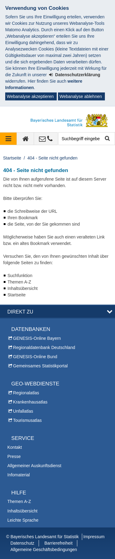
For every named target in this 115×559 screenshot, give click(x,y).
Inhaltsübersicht (22, 510)
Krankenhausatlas (30, 402)
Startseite (12, 158)
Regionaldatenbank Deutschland (44, 347)
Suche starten (106, 138)
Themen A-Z (19, 501)
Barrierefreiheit (58, 543)
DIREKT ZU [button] (20, 311)
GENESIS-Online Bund (35, 356)
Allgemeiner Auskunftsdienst (34, 465)
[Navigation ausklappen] (8, 138)
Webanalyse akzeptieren (30, 96)
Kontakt (14, 447)
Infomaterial (18, 474)
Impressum (94, 536)
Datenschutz (22, 543)
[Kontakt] (46, 138)
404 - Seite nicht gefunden (52, 158)
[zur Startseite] (25, 138)
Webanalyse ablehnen (80, 96)
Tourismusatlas (27, 420)
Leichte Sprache (22, 520)
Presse (14, 456)
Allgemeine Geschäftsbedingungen (43, 549)
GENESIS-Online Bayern (37, 338)
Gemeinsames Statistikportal (40, 365)
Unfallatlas (23, 411)
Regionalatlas (26, 392)
